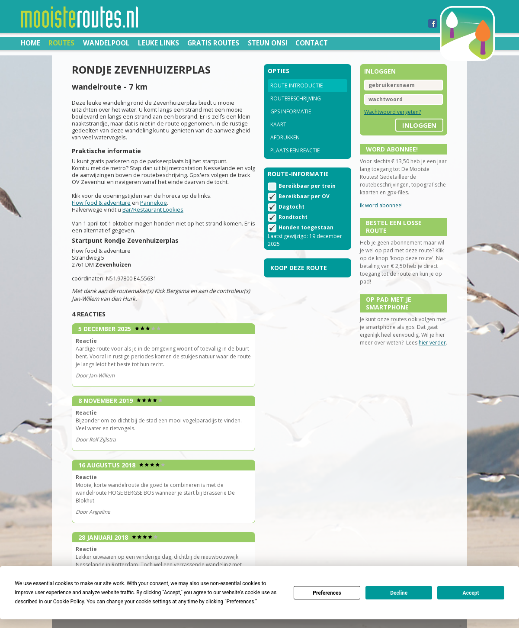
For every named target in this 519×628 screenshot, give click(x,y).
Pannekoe (153, 202)
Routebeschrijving (295, 98)
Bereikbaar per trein (307, 186)
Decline (398, 593)
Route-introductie (296, 85)
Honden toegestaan (306, 227)
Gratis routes (213, 43)
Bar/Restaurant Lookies (152, 209)
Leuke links (158, 43)
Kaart (278, 124)
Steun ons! (267, 43)
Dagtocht (291, 206)
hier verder (432, 342)
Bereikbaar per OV (304, 196)
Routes (61, 43)
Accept (471, 593)
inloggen (419, 125)
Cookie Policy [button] (68, 602)
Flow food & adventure (101, 202)
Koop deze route (298, 268)
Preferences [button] (240, 602)
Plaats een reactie (295, 150)
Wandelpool (106, 43)
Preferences (327, 593)
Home (30, 43)
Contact (311, 43)
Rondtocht (293, 217)
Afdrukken (285, 137)
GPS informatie (290, 111)
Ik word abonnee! (381, 205)
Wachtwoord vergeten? (392, 112)
